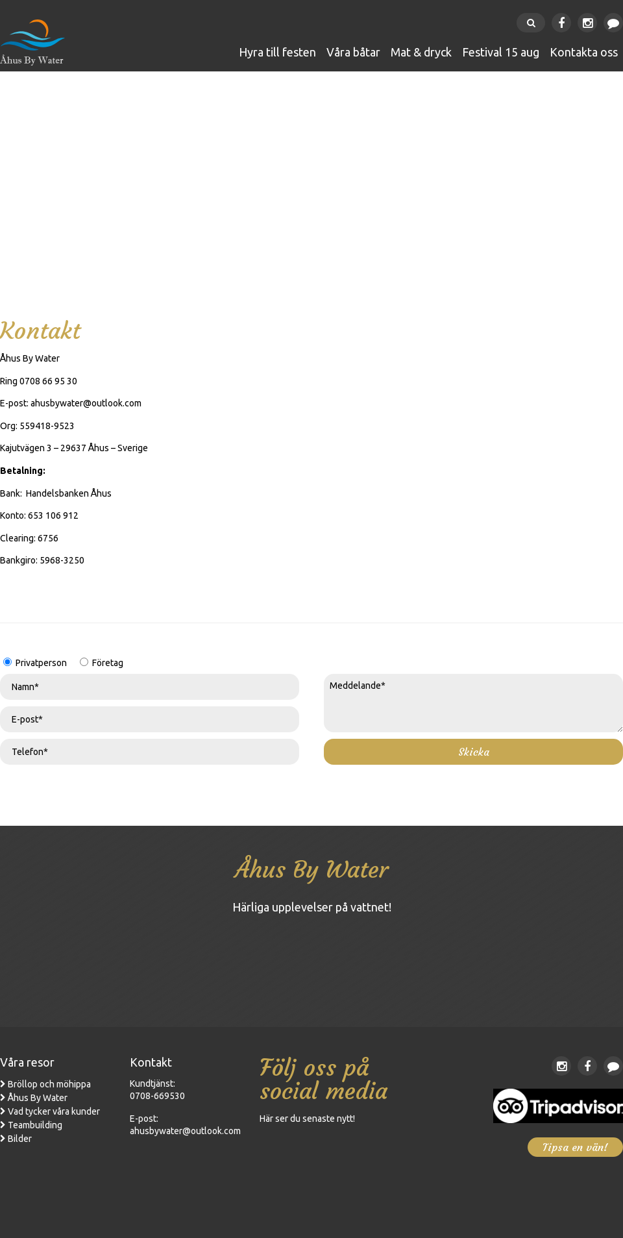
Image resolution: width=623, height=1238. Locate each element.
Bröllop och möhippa (49, 1084)
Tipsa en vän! (575, 1147)
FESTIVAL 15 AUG (500, 51)
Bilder (20, 1138)
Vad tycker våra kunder (54, 1111)
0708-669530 (157, 1096)
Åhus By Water (37, 1098)
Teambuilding (35, 1125)
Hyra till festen (277, 51)
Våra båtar (353, 51)
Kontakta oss (584, 51)
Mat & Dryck (421, 51)
